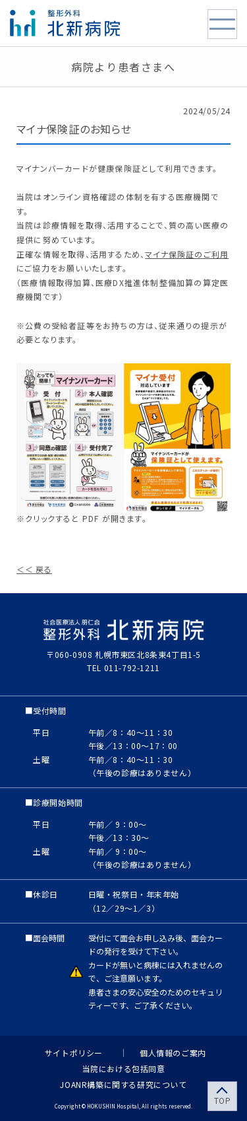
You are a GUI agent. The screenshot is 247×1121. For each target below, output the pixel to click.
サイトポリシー (74, 1053)
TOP (222, 1100)
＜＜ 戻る (34, 569)
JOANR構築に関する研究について (123, 1084)
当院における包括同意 (123, 1068)
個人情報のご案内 (173, 1053)
